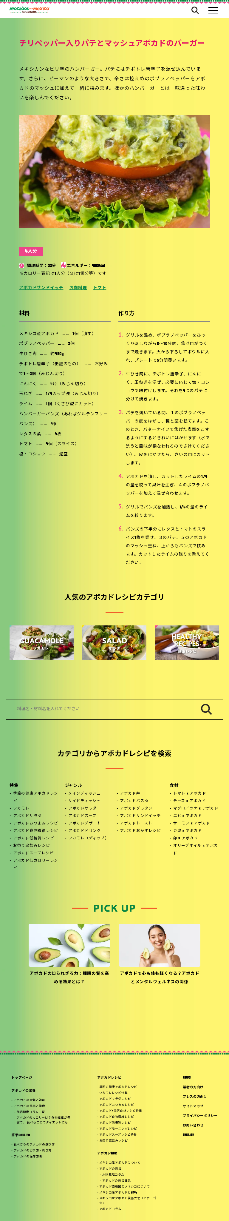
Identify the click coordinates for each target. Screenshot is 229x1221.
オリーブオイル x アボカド (195, 849)
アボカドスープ (82, 816)
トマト (99, 288)
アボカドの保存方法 (28, 1156)
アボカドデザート (84, 823)
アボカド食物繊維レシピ (35, 831)
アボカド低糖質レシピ (33, 838)
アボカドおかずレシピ (140, 831)
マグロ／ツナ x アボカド (196, 808)
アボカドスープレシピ (33, 853)
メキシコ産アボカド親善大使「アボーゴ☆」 (127, 1201)
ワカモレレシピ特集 (113, 1093)
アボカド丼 (130, 794)
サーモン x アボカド (191, 823)
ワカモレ (21, 808)
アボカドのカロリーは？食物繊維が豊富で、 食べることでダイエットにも (43, 1120)
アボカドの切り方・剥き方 (33, 1150)
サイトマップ (193, 1106)
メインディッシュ (84, 794)
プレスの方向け (195, 1097)
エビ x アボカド (187, 816)
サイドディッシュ (84, 801)
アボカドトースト (136, 823)
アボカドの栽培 (110, 1169)
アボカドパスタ (134, 801)
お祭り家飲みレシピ (31, 846)
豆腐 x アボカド (187, 831)
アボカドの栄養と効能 (29, 1100)
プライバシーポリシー (200, 1116)
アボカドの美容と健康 (29, 1106)
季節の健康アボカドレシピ (35, 797)
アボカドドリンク (84, 831)
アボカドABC (107, 1153)
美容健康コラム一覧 (31, 1112)
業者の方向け (193, 1087)
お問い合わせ (193, 1125)
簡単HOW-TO (20, 1135)
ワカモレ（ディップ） (88, 838)
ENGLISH (188, 1135)
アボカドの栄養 (23, 1091)
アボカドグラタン (136, 808)
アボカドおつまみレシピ (35, 823)
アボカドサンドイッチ (41, 288)
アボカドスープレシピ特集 (118, 1135)
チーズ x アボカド (189, 801)
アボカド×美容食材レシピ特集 (120, 1111)
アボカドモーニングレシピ (118, 1129)
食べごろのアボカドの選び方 (34, 1144)
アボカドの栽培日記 (116, 1181)
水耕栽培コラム (113, 1175)
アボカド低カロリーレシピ (35, 864)
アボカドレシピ (109, 1078)
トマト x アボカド (189, 794)
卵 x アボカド (185, 838)
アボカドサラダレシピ (115, 1099)
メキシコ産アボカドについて (119, 1163)
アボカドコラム (110, 1209)
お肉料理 (78, 288)
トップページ (21, 1078)
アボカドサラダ (27, 816)
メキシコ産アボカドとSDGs (118, 1192)
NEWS (187, 1078)
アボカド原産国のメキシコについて (124, 1186)
